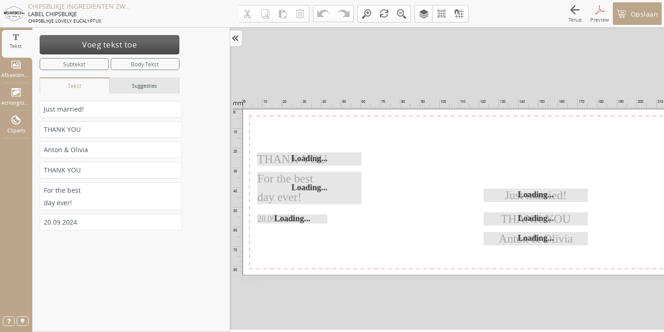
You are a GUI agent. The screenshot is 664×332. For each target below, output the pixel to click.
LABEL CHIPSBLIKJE (52, 14)
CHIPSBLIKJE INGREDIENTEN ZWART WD (79, 6)
